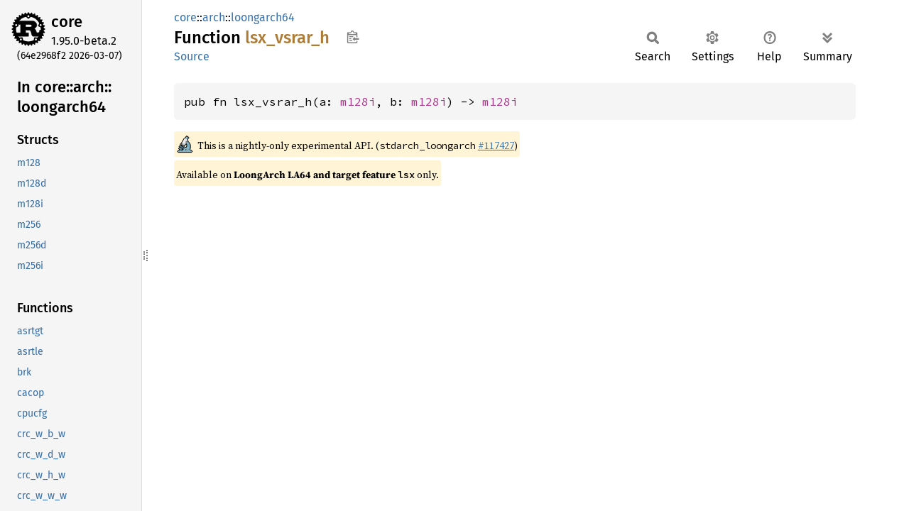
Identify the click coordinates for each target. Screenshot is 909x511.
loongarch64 (263, 17)
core (66, 21)
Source (191, 56)
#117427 (496, 145)
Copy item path (352, 37)
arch (213, 17)
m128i (358, 101)
